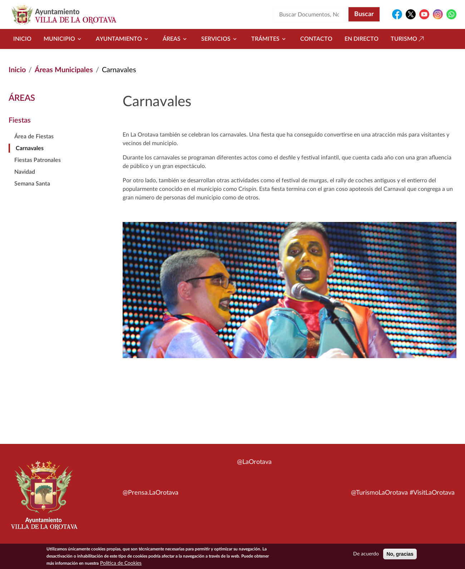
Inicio (22, 39)
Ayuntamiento (123, 39)
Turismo (408, 39)
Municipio (64, 39)
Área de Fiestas (34, 136)
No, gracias (399, 554)
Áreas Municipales (64, 70)
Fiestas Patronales (37, 160)
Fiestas (20, 120)
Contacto (316, 39)
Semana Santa (32, 184)
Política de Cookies (121, 563)
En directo (362, 39)
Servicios (220, 39)
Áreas (176, 39)
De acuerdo (366, 554)
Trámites (269, 39)
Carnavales (30, 148)
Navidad (24, 172)
